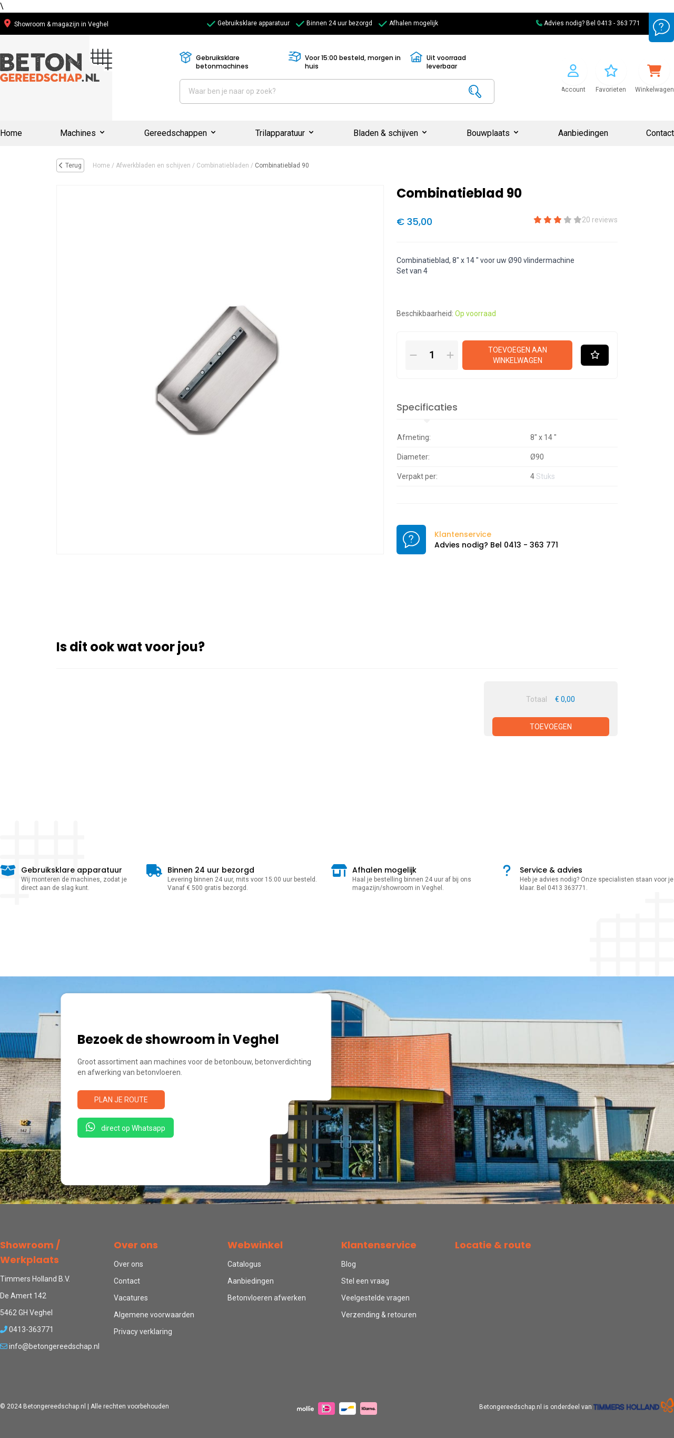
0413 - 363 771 (618, 23)
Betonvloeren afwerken (266, 1298)
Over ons (128, 1264)
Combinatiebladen (222, 165)
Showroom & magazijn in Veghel (56, 24)
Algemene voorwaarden (154, 1314)
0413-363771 (27, 1329)
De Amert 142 (23, 1296)
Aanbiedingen (583, 133)
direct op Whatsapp (125, 1127)
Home (11, 133)
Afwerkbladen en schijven (153, 165)
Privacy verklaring (143, 1331)
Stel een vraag (365, 1281)
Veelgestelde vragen (375, 1298)
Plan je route (121, 1099)
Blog (348, 1264)
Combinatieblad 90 (282, 165)
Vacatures (131, 1298)
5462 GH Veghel (26, 1312)
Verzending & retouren (379, 1314)
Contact (660, 133)
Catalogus (244, 1264)
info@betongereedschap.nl (50, 1346)
